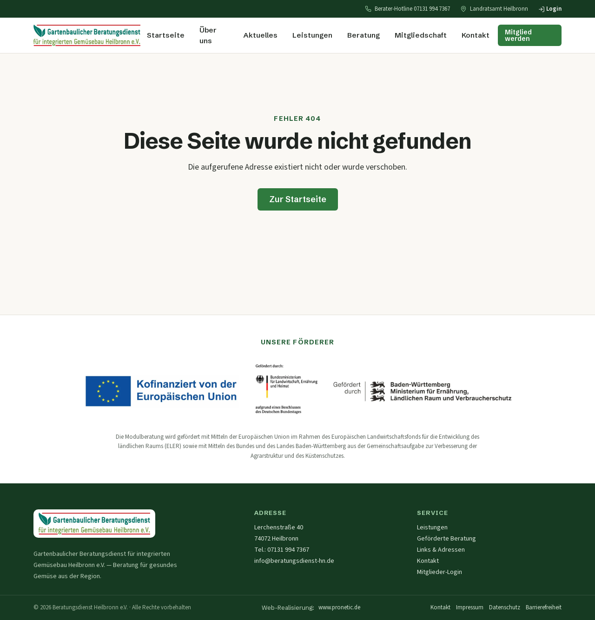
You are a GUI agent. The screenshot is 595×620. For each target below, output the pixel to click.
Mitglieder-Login (439, 572)
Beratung (363, 35)
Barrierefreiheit (544, 607)
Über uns (208, 35)
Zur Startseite (297, 199)
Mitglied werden (518, 35)
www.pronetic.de (339, 607)
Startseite (166, 35)
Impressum (469, 607)
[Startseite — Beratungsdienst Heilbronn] (86, 35)
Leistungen (312, 35)
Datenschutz (504, 607)
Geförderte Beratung (446, 538)
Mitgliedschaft (421, 35)
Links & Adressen (441, 549)
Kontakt (475, 35)
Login (550, 9)
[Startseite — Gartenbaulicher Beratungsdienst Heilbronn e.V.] (94, 523)
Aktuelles (260, 35)
